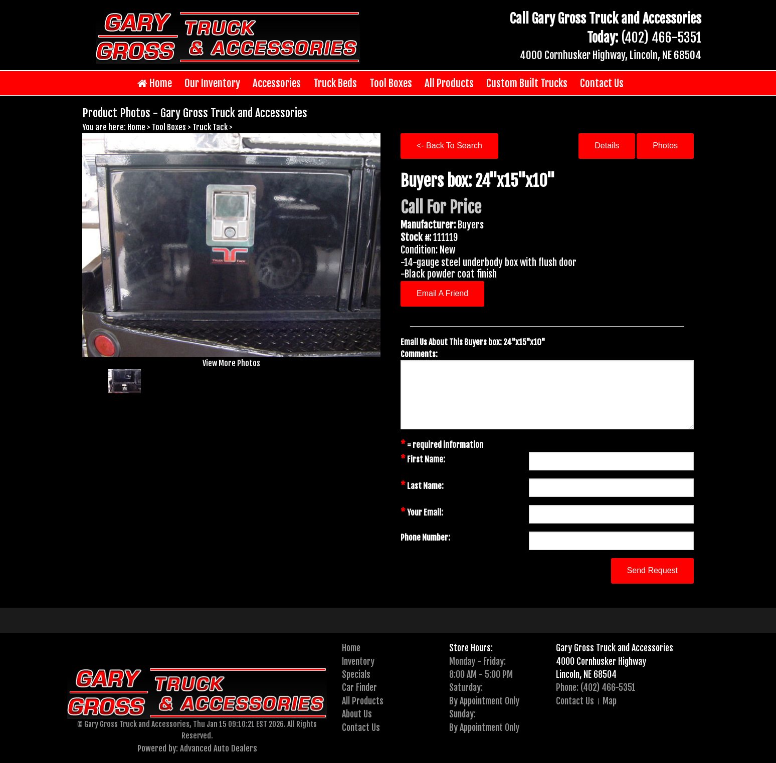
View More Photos (231, 363)
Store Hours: (471, 647)
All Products (449, 83)
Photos (665, 145)
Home (154, 83)
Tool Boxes (390, 83)
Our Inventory (212, 83)
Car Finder (359, 687)
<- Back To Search (449, 145)
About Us (357, 713)
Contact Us (602, 83)
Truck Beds (335, 83)
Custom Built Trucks (526, 83)
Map (610, 700)
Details (607, 145)
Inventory (358, 661)
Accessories (277, 83)
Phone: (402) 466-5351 (596, 687)
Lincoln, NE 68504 (586, 674)
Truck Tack (210, 127)
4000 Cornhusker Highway (601, 661)
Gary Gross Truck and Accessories (614, 647)
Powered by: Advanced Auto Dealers (197, 748)
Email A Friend (442, 293)
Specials (356, 674)
